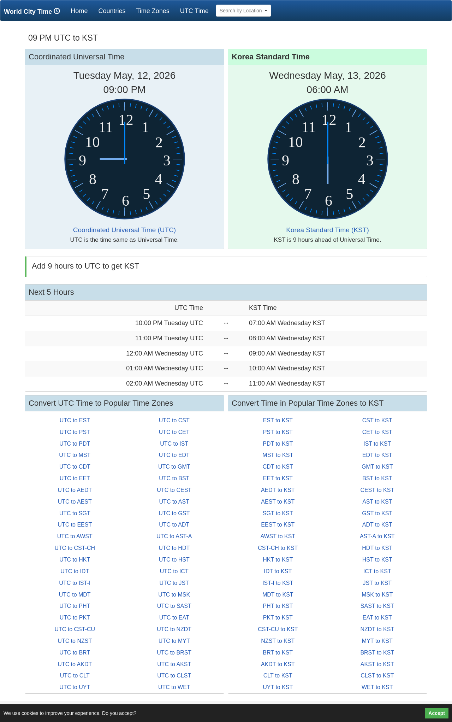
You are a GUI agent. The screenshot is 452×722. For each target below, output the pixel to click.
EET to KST (278, 478)
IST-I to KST (277, 583)
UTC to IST (174, 444)
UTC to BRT (74, 653)
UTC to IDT (74, 571)
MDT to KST (277, 595)
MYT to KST (377, 641)
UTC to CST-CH (74, 548)
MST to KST (277, 455)
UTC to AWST (75, 536)
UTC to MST (74, 455)
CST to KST (377, 420)
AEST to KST (278, 502)
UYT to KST (278, 687)
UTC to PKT (75, 618)
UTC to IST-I (74, 583)
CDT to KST (278, 467)
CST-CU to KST (278, 629)
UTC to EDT (174, 455)
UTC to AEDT (75, 490)
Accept (436, 713)
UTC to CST (174, 420)
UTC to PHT (74, 606)
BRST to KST (377, 653)
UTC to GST (174, 513)
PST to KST (278, 432)
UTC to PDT (74, 444)
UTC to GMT (174, 467)
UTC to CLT (75, 676)
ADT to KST (377, 525)
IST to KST (377, 444)
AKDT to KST (278, 664)
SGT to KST (278, 513)
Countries (111, 10)
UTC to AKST (174, 664)
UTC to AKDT (75, 664)
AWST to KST (277, 536)
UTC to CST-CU (74, 629)
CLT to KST (277, 676)
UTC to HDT (174, 548)
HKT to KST (278, 560)
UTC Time (194, 10)
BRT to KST (278, 653)
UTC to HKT (74, 560)
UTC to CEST (174, 490)
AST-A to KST (377, 536)
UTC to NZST (75, 641)
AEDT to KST (278, 490)
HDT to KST (377, 548)
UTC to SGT (74, 513)
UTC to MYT (174, 641)
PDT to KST (278, 444)
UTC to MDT (75, 595)
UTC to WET (174, 687)
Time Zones (152, 10)
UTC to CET (174, 432)
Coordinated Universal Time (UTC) (124, 230)
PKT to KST (278, 618)
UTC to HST (174, 560)
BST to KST (377, 478)
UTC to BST (174, 478)
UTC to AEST (75, 502)
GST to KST (377, 513)
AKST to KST (377, 664)
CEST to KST (377, 490)
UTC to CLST (174, 676)
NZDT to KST (377, 629)
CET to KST (377, 432)
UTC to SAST (174, 606)
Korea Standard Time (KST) (327, 230)
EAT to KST (377, 618)
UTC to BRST (174, 653)
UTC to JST (174, 583)
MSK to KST (377, 595)
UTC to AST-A (174, 536)
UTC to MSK (174, 595)
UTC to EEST (75, 525)
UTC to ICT (174, 571)
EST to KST (278, 420)
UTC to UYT (74, 687)
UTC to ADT (174, 525)
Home (82, 10)
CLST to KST (377, 676)
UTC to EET (75, 478)
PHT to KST (278, 606)
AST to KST (377, 502)
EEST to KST (278, 525)
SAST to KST (377, 606)
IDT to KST (278, 571)
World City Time (34, 11)
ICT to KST (377, 571)
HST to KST (377, 560)
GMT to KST (377, 467)
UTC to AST (174, 502)
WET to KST (377, 687)
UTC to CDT (74, 467)
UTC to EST (75, 420)
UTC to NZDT (174, 629)
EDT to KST (377, 455)
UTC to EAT (174, 618)
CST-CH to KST (278, 548)
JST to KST (377, 583)
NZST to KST (278, 641)
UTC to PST (75, 432)
